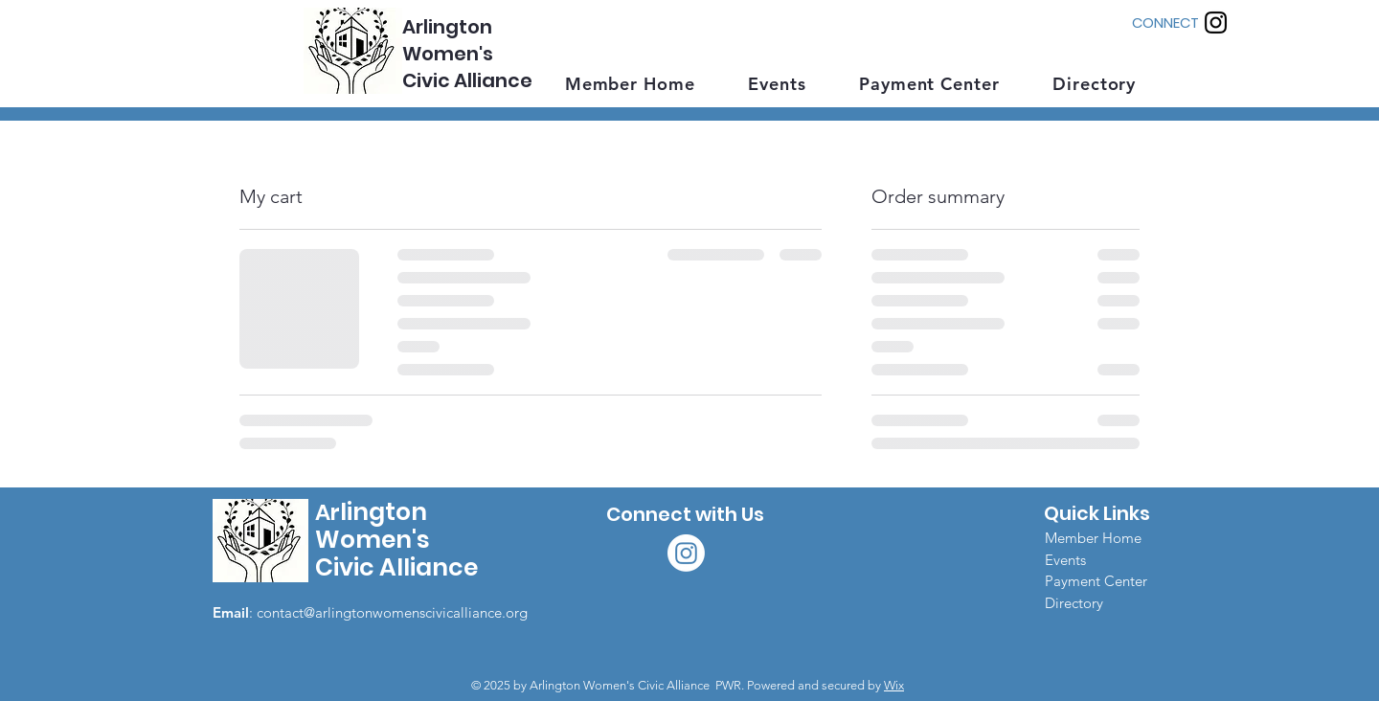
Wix (894, 685)
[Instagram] (1216, 22)
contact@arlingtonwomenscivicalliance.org (392, 612)
